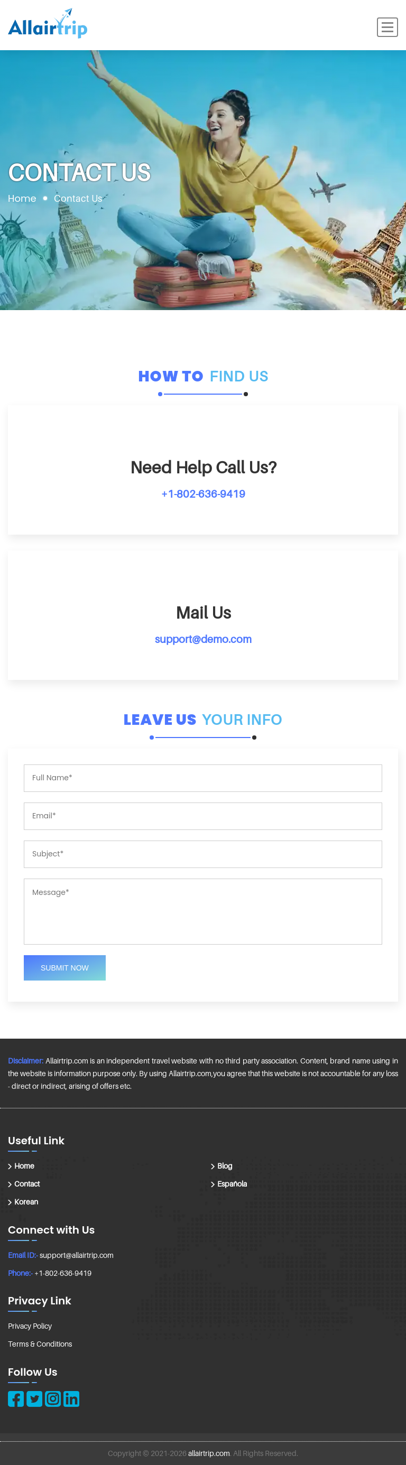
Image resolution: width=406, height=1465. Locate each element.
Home (22, 198)
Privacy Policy (30, 1325)
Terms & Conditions (40, 1343)
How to (171, 376)
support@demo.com (203, 639)
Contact (27, 1183)
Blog (225, 1165)
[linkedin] (71, 1399)
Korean (26, 1201)
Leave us (160, 720)
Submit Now (65, 968)
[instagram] (53, 1399)
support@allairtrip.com (77, 1255)
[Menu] (387, 27)
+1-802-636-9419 (203, 494)
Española (232, 1183)
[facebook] (16, 1399)
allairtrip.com (209, 1453)
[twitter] (34, 1399)
